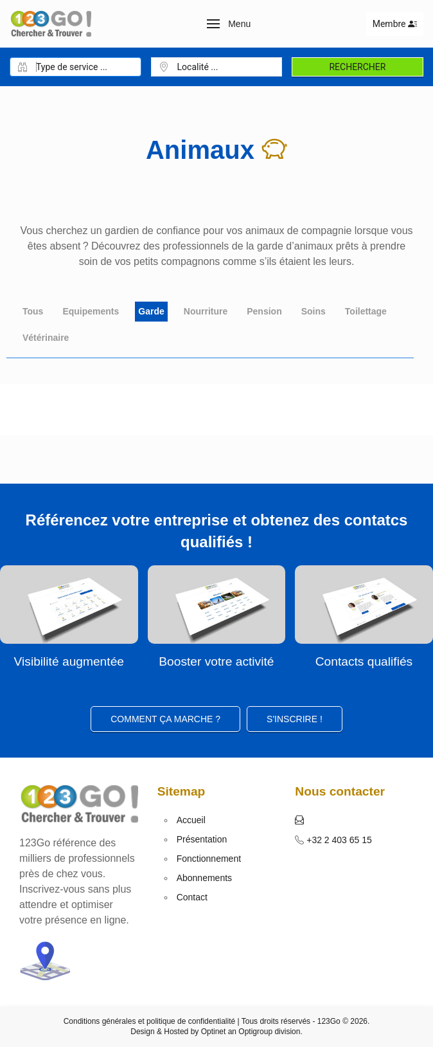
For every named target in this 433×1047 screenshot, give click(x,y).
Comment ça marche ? (165, 719)
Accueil (191, 820)
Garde (151, 311)
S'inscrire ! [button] (295, 719)
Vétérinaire (45, 337)
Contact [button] (192, 897)
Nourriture (205, 311)
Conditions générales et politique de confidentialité (150, 1021)
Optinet (213, 1031)
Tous (32, 311)
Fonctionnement (209, 858)
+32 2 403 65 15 (338, 840)
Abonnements (204, 878)
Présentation (202, 839)
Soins (313, 311)
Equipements (90, 311)
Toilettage (366, 311)
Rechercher (357, 67)
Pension (264, 311)
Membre (395, 24)
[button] (229, 24)
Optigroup (255, 1031)
